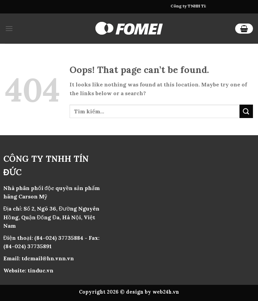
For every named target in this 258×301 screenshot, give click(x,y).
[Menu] (9, 28)
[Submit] (246, 111)
